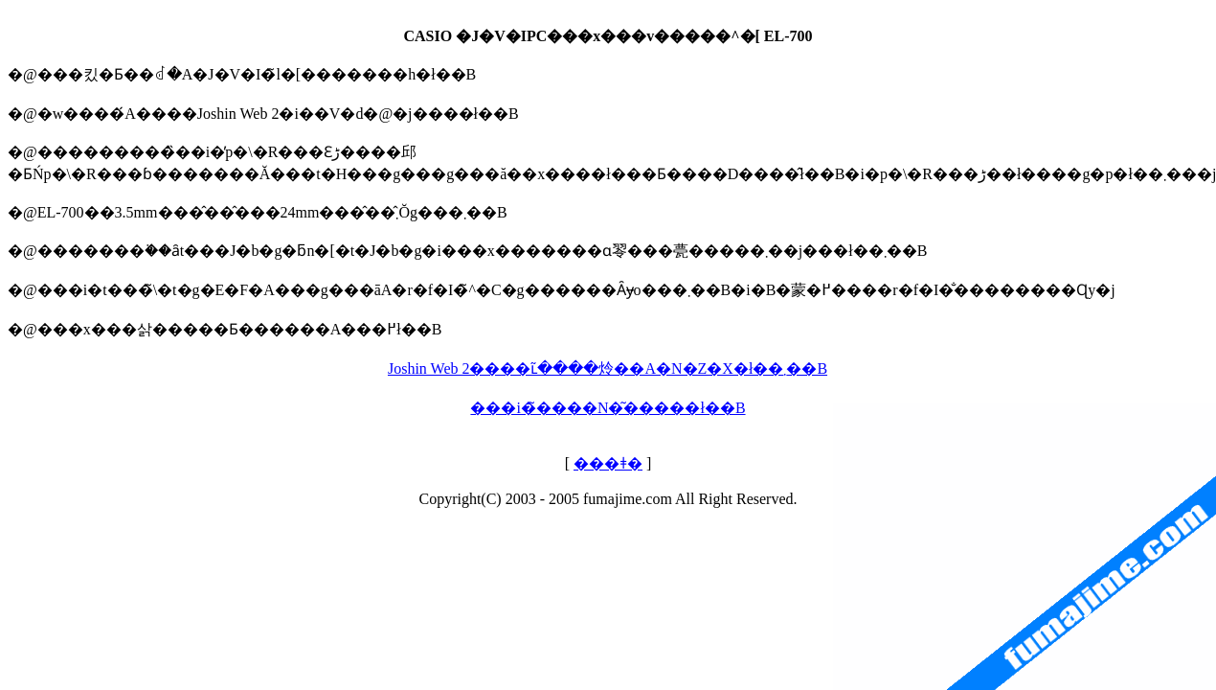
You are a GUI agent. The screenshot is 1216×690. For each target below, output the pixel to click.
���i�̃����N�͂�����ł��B (607, 408)
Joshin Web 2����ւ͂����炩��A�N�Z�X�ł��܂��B (607, 368)
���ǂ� (608, 463)
